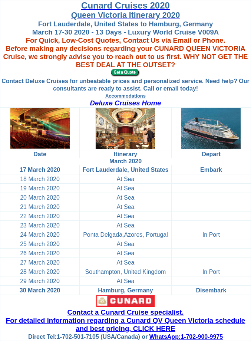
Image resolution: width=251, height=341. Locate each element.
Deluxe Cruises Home (125, 103)
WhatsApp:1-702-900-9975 (186, 337)
